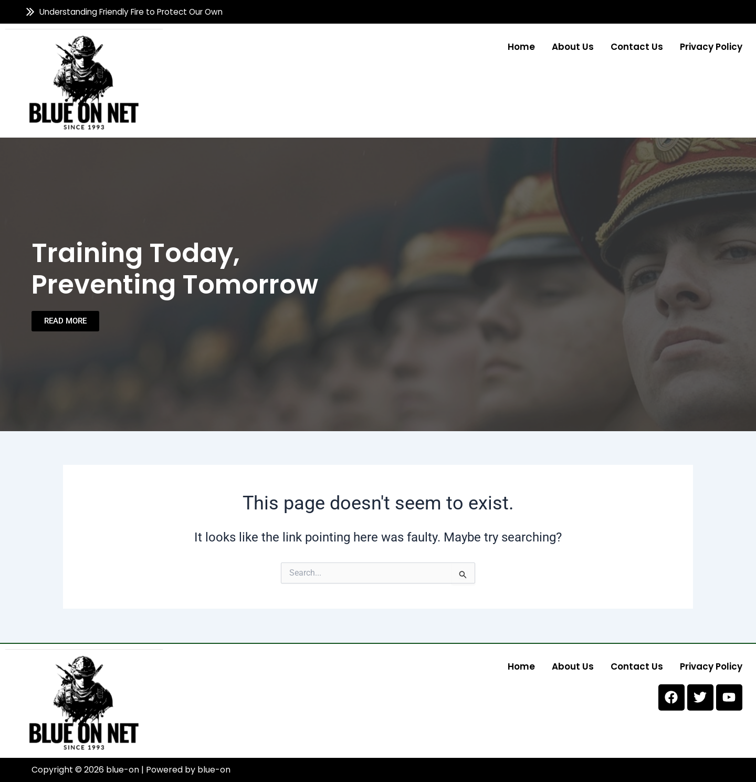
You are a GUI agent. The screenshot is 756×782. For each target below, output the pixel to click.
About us (573, 46)
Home (521, 46)
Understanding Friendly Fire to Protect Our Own (131, 12)
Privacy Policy (711, 46)
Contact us (637, 46)
